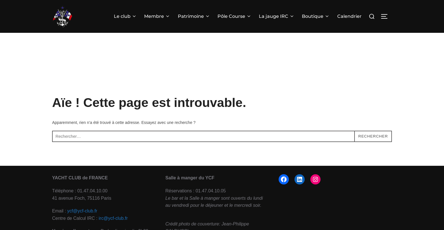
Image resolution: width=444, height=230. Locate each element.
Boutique (316, 16)
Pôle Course (234, 16)
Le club (125, 16)
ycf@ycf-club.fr (82, 220)
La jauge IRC (276, 16)
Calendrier (349, 16)
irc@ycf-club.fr (113, 227)
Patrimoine (194, 16)
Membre (157, 16)
